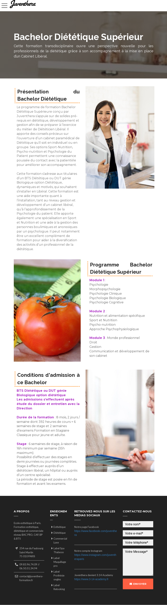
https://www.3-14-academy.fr (91, 579)
